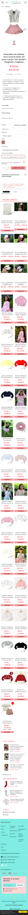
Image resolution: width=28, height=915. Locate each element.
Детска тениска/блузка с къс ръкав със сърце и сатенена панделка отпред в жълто (7, 222)
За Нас (3, 832)
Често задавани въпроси (20, 835)
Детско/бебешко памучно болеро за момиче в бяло (7, 471)
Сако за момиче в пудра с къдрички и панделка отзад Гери (20, 314)
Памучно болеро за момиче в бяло (7, 659)
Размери (3, 850)
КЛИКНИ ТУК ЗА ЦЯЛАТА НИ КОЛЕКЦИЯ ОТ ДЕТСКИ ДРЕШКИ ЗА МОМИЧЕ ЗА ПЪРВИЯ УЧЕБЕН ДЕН (13, 185)
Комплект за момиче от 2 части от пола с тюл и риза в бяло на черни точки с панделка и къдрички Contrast (17, 757)
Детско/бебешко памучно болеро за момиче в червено (21, 377)
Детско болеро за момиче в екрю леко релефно (21, 565)
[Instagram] (6, 865)
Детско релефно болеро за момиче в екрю (20, 534)
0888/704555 (11, 859)
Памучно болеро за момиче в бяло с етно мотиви (7, 345)
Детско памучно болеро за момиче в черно (20, 659)
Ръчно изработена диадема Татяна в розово (21, 253)
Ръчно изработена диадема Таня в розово (7, 253)
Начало (2, 6)
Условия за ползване (13, 826)
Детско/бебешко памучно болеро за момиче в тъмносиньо (7, 408)
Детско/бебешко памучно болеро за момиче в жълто (7, 377)
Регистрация (13, 830)
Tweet (15, 191)
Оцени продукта (7, 193)
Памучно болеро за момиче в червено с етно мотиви (7, 691)
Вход (2, 829)
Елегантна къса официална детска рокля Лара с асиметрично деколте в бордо (17, 747)
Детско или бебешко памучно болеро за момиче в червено (20, 691)
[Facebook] (2, 865)
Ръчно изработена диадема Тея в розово (7, 284)
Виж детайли (7, 230)
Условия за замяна (21, 840)
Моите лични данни (14, 908)
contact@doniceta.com (13, 856)
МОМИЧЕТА (7, 6)
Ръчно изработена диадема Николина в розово (21, 222)
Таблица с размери (21, 125)
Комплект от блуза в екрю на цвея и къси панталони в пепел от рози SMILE (7, 722)
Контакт (12, 833)
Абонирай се (7, 774)
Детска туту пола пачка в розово (7, 439)
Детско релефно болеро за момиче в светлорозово (20, 471)
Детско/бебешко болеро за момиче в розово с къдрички (20, 596)
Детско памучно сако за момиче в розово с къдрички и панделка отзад (7, 314)
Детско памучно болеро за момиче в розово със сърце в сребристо (20, 408)
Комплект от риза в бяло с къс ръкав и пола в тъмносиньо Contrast (17, 766)
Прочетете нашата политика (14, 905)
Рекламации (13, 836)
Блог (2, 847)
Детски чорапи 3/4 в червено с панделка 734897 (16, 783)
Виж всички (6, 814)
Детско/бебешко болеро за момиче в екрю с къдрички (7, 628)
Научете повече (13, 913)
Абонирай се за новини (9, 812)
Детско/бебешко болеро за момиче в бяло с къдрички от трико (20, 628)
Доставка (21, 826)
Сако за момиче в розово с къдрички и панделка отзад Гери (21, 345)
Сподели (7, 191)
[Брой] (6, 167)
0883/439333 (11, 862)
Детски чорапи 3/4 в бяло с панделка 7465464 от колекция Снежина (16, 792)
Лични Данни (4, 835)
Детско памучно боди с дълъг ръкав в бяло (17, 800)
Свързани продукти (10, 199)
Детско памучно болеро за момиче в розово (7, 502)
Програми (4, 844)
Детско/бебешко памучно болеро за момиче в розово (7, 534)
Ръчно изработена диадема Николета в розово (21, 284)
